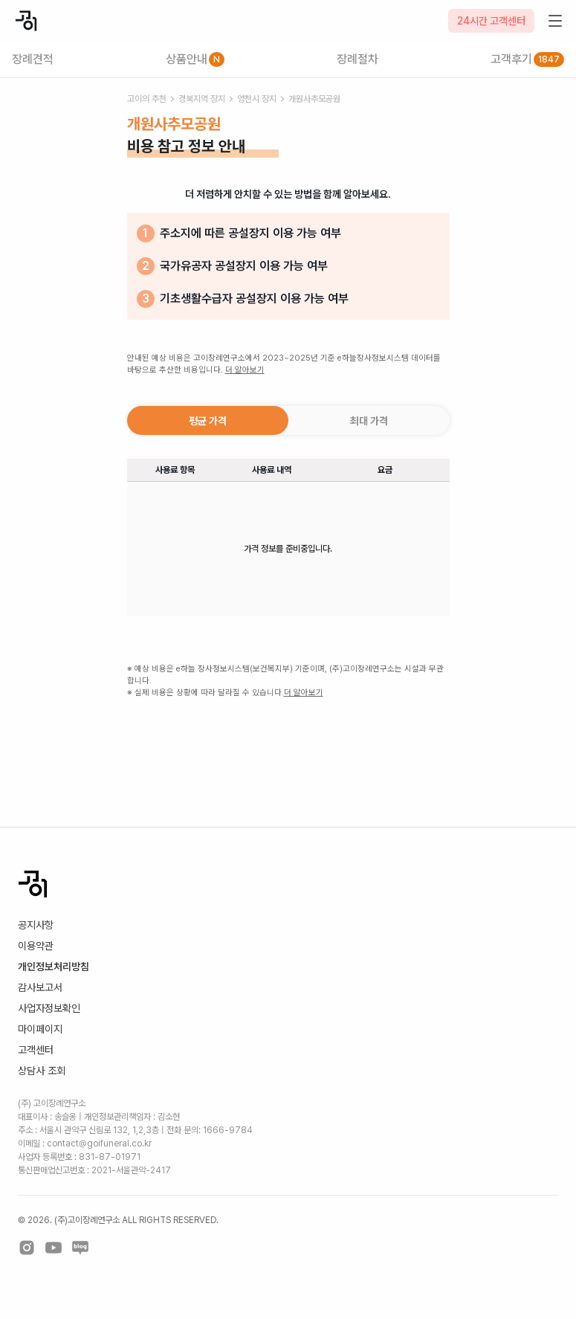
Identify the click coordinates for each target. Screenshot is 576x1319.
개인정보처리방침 (53, 967)
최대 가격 (369, 421)
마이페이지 (40, 1029)
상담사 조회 (41, 1071)
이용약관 (36, 946)
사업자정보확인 (49, 1008)
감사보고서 (40, 987)
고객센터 (36, 1050)
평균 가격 (208, 421)
